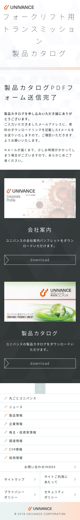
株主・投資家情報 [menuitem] (22, 432)
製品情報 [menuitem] (16, 415)
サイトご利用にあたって (56, 479)
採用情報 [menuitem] (16, 458)
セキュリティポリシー (54, 494)
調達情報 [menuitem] (16, 441)
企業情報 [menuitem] (16, 424)
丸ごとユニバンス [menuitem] (22, 398)
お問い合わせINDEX (40, 467)
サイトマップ (14, 479)
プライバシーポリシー (14, 494)
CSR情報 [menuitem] (16, 449)
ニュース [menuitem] (16, 407)
